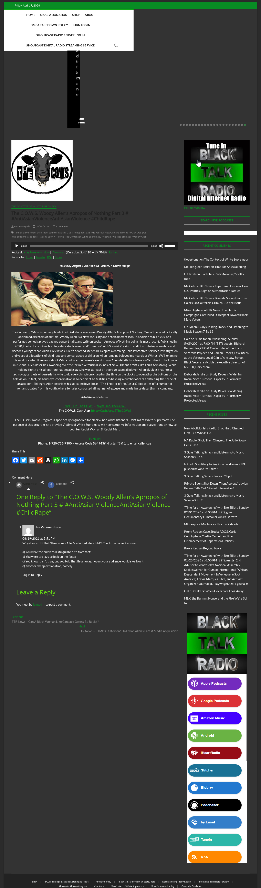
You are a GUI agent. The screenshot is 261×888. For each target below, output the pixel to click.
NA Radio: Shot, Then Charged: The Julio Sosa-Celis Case (98, 85)
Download (58, 232)
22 (245, 105)
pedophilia (23, 216)
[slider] (89, 226)
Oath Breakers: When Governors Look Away (214, 571)
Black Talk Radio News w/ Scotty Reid (32, 69)
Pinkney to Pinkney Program (73, 866)
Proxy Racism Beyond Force (202, 528)
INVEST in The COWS (78, 385)
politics (34, 216)
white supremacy (122, 216)
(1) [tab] (28, 465)
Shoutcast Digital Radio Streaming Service (122, 25)
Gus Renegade (20, 206)
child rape (42, 212)
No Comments (50, 96)
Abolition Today (103, 861)
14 (220, 105)
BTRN (209, 67)
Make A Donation (56, 15)
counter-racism (57, 212)
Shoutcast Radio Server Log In (191, 15)
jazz (87, 212)
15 (223, 105)
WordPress (26, 465)
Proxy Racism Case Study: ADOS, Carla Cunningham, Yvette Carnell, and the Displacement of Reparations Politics (210, 516)
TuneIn (40, 237)
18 (233, 105)
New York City (128, 212)
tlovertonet (192, 239)
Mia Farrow (97, 212)
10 (208, 105)
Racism (43, 216)
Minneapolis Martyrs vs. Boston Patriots (211, 504)
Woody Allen (139, 216)
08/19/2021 (41, 206)
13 (217, 105)
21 (242, 105)
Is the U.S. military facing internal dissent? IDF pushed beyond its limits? (161, 85)
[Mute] (161, 226)
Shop (79, 15)
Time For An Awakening (230, 246)
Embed (113, 232)
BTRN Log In (153, 15)
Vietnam (107, 216)
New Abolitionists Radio (31, 73)
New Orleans (112, 212)
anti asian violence (25, 212)
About (93, 15)
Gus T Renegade (75, 212)
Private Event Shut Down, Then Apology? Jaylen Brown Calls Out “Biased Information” (224, 82)
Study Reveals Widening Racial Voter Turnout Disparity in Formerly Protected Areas (213, 358)
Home (33, 15)
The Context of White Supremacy (33, 186)
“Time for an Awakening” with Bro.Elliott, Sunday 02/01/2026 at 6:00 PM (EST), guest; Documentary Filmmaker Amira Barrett (216, 491)
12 (214, 105)
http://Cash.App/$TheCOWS (111, 390)
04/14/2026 (28, 96)
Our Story (99, 866)
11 (211, 105)
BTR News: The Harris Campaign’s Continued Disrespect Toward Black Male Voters (216, 294)
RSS (49, 237)
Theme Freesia (78, 874)
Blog (11, 73)
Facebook (57, 465)
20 (239, 105)
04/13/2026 (92, 96)
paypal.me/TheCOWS (111, 385)
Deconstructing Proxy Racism (176, 861)
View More (16, 102)
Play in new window (37, 232)
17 (230, 105)
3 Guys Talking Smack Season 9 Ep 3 (208, 456)
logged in (39, 584)
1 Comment (61, 206)
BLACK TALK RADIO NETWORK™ (33, 874)
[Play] (17, 226)
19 (236, 105)
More (58, 237)
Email (29, 237)
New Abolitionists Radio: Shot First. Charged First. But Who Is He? (35, 85)
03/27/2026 (155, 96)
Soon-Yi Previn (56, 216)
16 (227, 105)
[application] (94, 226)
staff (13, 96)
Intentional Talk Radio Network (214, 861)
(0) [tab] (59, 465)
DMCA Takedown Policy (121, 15)
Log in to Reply (32, 554)
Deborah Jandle (194, 354)
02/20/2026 (218, 96)
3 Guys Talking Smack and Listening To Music (66, 861)
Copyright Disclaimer (191, 866)
